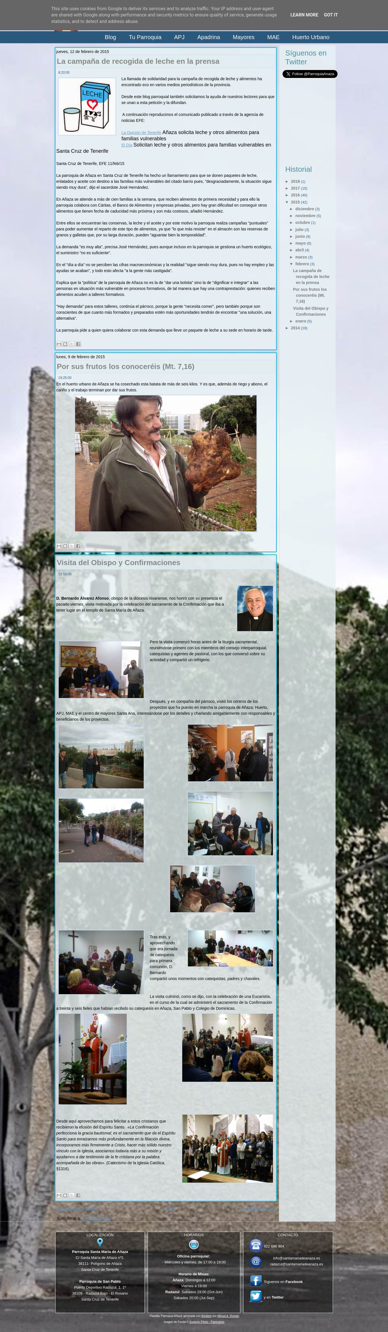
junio (300, 236)
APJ (179, 37)
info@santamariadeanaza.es (296, 1258)
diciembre (304, 209)
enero (300, 321)
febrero (302, 264)
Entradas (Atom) (96, 1218)
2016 (295, 195)
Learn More (304, 15)
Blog (110, 37)
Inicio (170, 1208)
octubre (302, 222)
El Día (127, 145)
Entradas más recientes (77, 1208)
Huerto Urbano (310, 37)
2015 (295, 202)
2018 (295, 181)
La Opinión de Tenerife (142, 132)
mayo (300, 243)
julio (299, 229)
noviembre (305, 215)
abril (299, 250)
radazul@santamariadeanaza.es (296, 1264)
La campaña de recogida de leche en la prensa (138, 61)
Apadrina (208, 37)
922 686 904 (274, 1246)
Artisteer (206, 1316)
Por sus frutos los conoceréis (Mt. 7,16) (125, 366)
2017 (295, 188)
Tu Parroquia (145, 37)
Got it (331, 15)
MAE (273, 37)
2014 (295, 328)
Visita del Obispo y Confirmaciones (119, 562)
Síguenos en (283, 1282)
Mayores (244, 37)
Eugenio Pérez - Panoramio (207, 1321)
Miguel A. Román (228, 1316)
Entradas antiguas (259, 1208)
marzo (301, 257)
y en (274, 1297)
